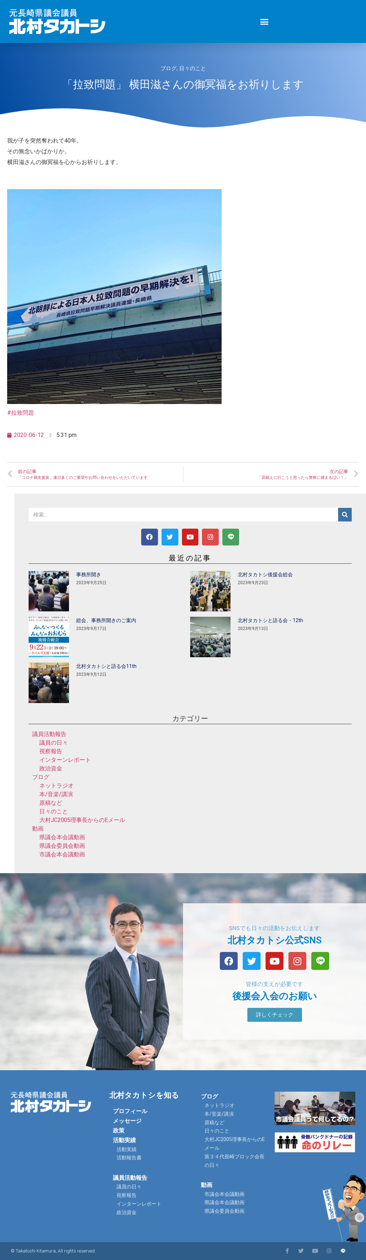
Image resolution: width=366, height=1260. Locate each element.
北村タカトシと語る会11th (106, 666)
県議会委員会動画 (62, 845)
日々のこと (192, 68)
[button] (264, 21)
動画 (38, 828)
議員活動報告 (49, 734)
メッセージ (127, 1120)
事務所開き (88, 574)
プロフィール (130, 1111)
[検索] (345, 514)
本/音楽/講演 (56, 794)
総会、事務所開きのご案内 (106, 620)
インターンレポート (65, 759)
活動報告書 (129, 1157)
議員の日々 (53, 742)
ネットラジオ (56, 785)
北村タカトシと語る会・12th (270, 620)
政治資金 (50, 768)
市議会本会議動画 (62, 854)
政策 (118, 1130)
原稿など (50, 802)
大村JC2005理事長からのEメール (82, 820)
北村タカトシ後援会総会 (265, 574)
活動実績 (124, 1140)
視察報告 (50, 751)
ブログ (168, 68)
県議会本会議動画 (62, 837)
